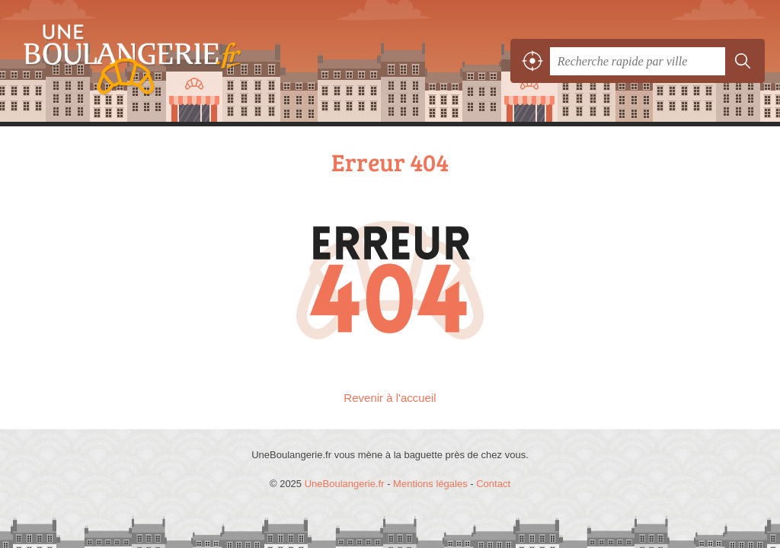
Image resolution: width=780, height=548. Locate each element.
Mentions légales (430, 483)
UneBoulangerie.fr (125, 61)
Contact (493, 483)
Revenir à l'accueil (390, 397)
